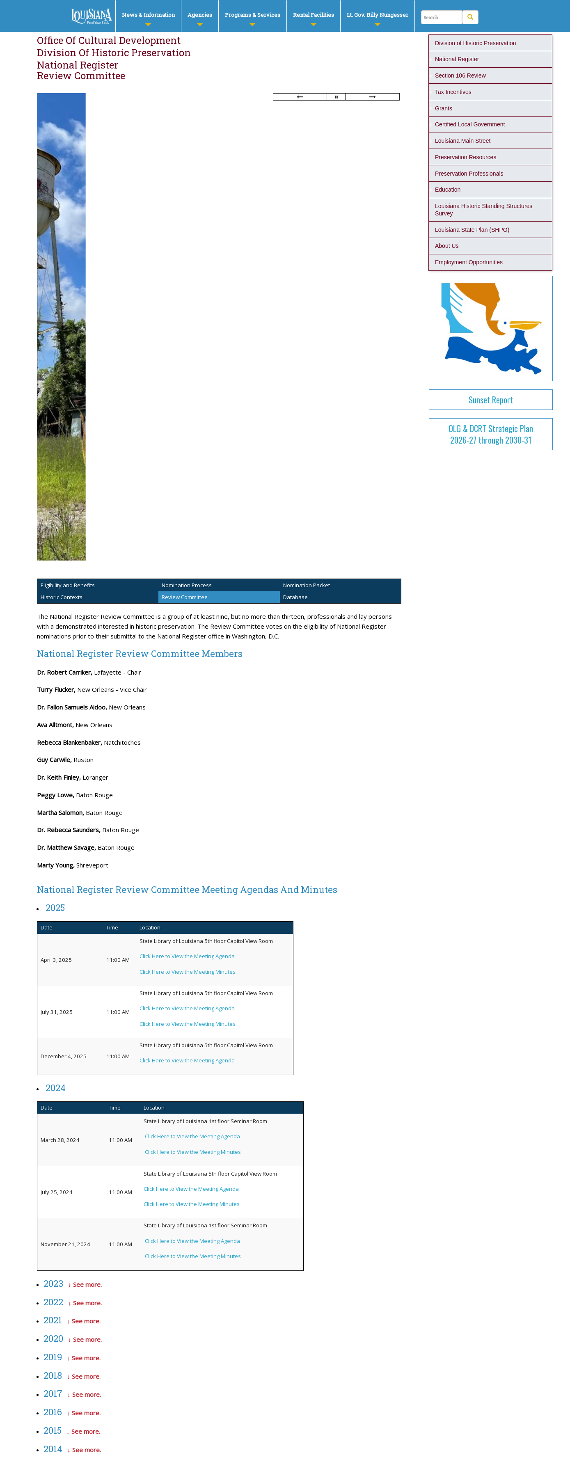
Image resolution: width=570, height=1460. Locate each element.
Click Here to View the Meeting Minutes (193, 1152)
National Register (77, 64)
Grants (443, 108)
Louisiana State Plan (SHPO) (472, 230)
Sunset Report (491, 400)
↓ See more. (85, 1284)
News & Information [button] (148, 18)
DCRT (91, 16)
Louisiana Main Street (462, 140)
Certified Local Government (470, 124)
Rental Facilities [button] (313, 18)
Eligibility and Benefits (68, 585)
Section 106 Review (460, 75)
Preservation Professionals (469, 173)
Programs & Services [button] (252, 18)
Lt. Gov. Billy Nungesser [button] (377, 18)
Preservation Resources (465, 157)
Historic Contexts (61, 597)
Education (447, 189)
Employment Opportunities (469, 262)
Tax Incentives (453, 92)
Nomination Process (187, 585)
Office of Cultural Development (109, 40)
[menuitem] (148, 16)
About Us (447, 246)
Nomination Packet (306, 585)
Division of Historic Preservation (114, 52)
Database (295, 597)
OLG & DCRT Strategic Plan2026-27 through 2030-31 (491, 434)
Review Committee (81, 75)
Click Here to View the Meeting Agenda (192, 1136)
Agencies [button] (200, 18)
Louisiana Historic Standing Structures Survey (484, 210)
